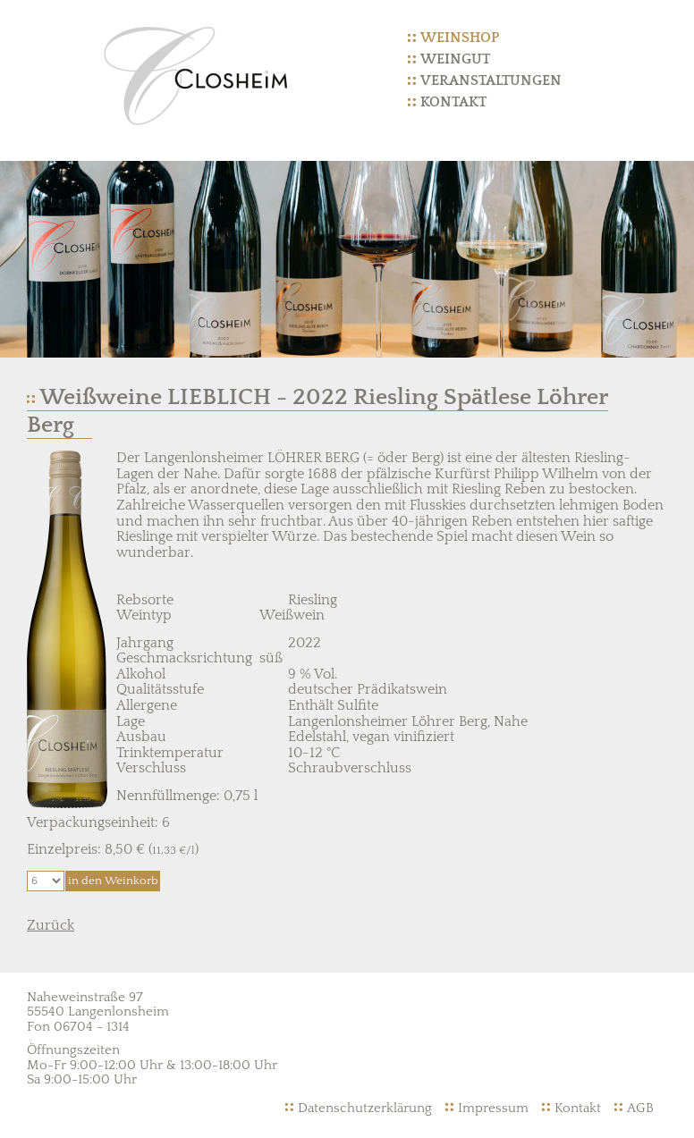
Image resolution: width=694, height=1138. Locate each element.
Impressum (493, 1108)
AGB (640, 1108)
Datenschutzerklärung (365, 1108)
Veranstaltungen (491, 80)
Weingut (455, 59)
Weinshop (459, 38)
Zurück (50, 925)
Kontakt (453, 102)
